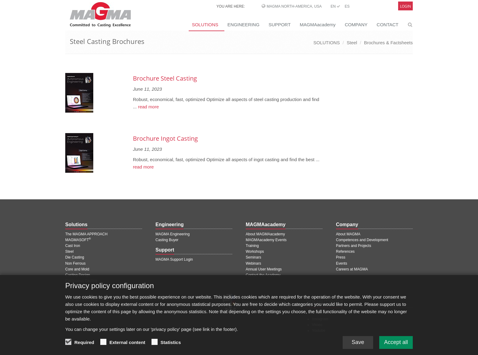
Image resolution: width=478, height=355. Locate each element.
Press (340, 257)
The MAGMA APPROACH (86, 234)
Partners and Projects (353, 246)
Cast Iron (72, 246)
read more (148, 106)
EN (335, 6)
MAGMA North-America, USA (294, 6)
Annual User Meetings (264, 269)
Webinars (253, 263)
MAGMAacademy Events (266, 240)
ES (347, 6)
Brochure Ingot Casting (165, 138)
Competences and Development (362, 240)
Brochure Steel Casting (165, 78)
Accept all (396, 346)
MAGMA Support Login (174, 259)
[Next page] (322, 62)
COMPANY (356, 24)
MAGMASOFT (78, 240)
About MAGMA (348, 234)
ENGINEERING (243, 24)
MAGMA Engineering (172, 234)
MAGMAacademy (318, 24)
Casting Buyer (166, 240)
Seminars (253, 257)
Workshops (255, 251)
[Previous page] (66, 62)
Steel (352, 42)
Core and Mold (77, 269)
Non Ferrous (75, 263)
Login (405, 6)
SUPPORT (280, 24)
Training (252, 246)
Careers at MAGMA (352, 269)
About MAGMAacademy (265, 234)
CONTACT (387, 24)
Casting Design (77, 275)
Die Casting (74, 257)
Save (357, 346)
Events (341, 263)
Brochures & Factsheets (388, 42)
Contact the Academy (263, 275)
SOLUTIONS (205, 24)
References (345, 251)
